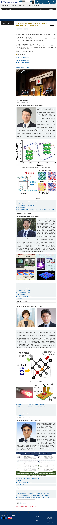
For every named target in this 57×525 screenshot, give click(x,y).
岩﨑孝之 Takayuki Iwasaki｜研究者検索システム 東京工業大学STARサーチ (31, 406)
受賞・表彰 (20, 29)
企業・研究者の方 (49, 518)
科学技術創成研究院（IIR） (22, 207)
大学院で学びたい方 (49, 517)
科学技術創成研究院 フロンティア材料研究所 (26, 205)
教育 (36, 517)
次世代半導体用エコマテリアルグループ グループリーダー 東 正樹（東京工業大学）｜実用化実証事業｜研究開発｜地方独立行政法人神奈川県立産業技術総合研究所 (36, 210)
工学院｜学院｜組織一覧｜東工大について (25, 296)
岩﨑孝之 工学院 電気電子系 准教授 (23, 62)
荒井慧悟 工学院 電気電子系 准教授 (23, 67)
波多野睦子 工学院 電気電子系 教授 (23, 60)
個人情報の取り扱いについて (17, 512)
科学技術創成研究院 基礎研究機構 (24, 292)
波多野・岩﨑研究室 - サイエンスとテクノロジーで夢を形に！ (29, 408)
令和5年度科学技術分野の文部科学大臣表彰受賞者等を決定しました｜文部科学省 (32, 491)
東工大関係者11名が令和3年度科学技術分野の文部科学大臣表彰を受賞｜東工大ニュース (33, 495)
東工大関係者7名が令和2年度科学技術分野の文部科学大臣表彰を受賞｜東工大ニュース (33, 497)
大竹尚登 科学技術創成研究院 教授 (23, 58)
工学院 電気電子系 (21, 415)
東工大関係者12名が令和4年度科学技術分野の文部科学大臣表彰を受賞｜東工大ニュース (33, 493)
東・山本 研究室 (20, 203)
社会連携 (37, 520)
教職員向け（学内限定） (50, 522)
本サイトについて (6, 512)
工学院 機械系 (20, 298)
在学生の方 (48, 521)
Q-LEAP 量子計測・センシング (23, 411)
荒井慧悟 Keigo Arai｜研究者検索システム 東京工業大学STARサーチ (30, 478)
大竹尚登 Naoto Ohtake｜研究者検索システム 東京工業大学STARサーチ (31, 283)
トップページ (3, 19)
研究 (26, 29)
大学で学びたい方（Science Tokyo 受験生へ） (50, 515)
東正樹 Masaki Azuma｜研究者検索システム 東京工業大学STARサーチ (30, 201)
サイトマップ (29, 512)
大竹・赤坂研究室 (21, 286)
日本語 (21, 1)
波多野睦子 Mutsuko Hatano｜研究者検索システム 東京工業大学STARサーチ (31, 404)
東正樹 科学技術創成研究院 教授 (23, 57)
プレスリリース (40, 512)
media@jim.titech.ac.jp (22, 503)
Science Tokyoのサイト (14, 6)
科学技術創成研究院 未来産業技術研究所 (25, 290)
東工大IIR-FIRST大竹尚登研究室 (23, 288)
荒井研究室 (20, 480)
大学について (38, 516)
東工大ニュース (9, 19)
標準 (31, 1)
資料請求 (51, 512)
